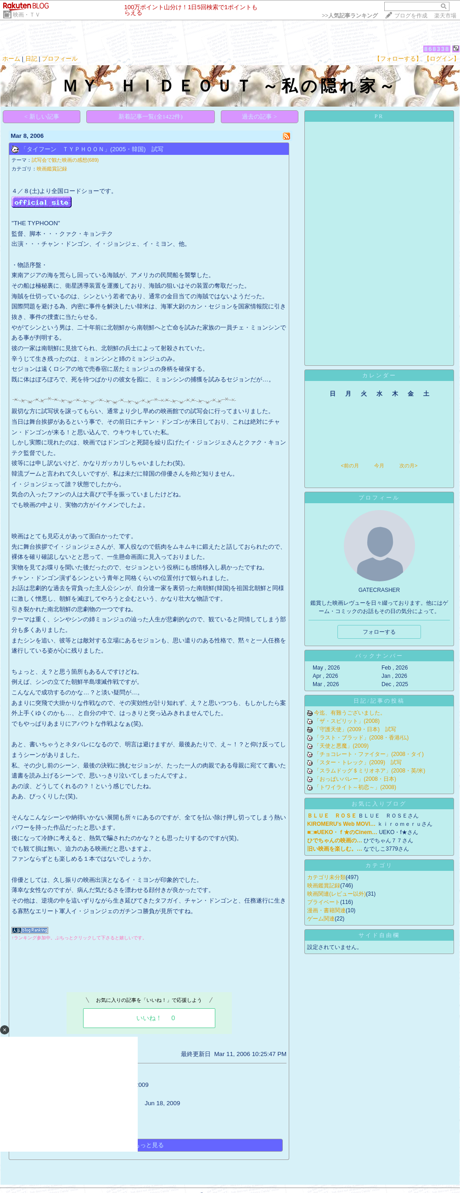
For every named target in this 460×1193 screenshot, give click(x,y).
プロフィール (60, 58)
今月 (379, 465)
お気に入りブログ (379, 804)
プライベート (323, 902)
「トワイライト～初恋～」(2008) (355, 787)
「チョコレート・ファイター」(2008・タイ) (369, 754)
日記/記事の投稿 (378, 701)
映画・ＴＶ (26, 14)
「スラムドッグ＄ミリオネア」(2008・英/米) (369, 770)
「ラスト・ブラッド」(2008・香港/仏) (361, 737)
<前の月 (350, 465)
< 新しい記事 (41, 116)
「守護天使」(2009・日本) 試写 (355, 729)
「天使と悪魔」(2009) (341, 746)
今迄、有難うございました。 (350, 713)
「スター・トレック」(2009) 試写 (358, 762)
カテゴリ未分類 (326, 877)
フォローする (379, 632)
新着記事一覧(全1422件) (150, 116)
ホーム (11, 58)
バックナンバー (379, 656)
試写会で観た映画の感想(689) (65, 160)
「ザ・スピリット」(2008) (347, 721)
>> (350, 15)
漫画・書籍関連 (326, 910)
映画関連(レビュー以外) (336, 894)
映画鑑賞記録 (52, 168)
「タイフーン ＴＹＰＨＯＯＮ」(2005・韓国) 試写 (92, 149)
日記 (31, 58)
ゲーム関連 (321, 918)
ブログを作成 (410, 15)
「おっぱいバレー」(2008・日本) (355, 779)
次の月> (408, 465)
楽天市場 (445, 15)
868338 (436, 48)
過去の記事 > (259, 116)
